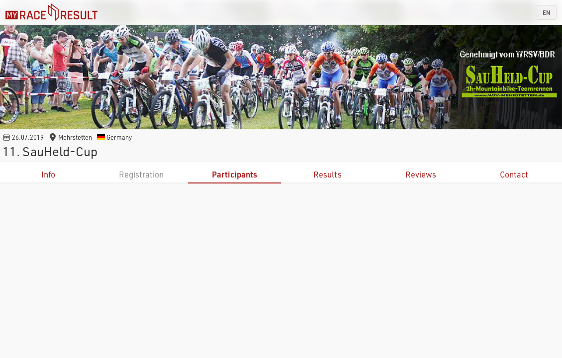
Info (48, 174)
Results (327, 174)
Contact (514, 174)
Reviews (420, 174)
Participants (234, 174)
